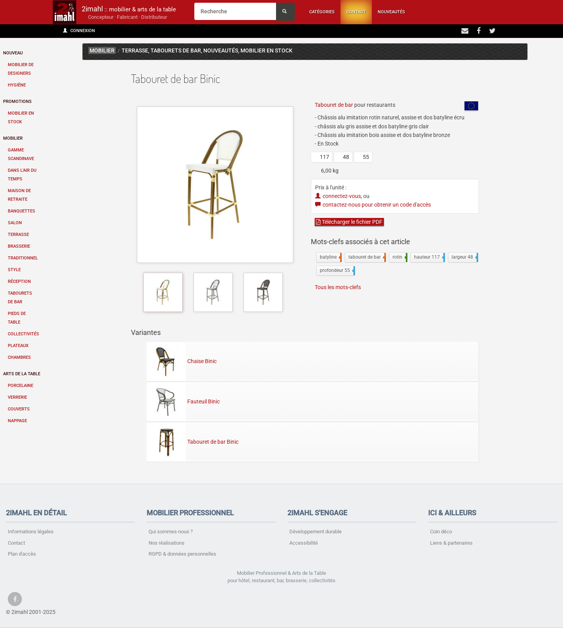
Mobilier (13, 138)
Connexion (79, 30)
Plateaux (18, 345)
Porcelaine (20, 385)
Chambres (19, 357)
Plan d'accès (22, 554)
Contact (356, 11)
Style (14, 269)
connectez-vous (338, 196)
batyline (330, 257)
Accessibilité (303, 543)
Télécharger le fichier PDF (349, 222)
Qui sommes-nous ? (171, 531)
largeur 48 (464, 257)
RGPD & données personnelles (182, 554)
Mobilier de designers (21, 69)
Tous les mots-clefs (338, 287)
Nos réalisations (167, 543)
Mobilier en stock (21, 117)
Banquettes (21, 211)
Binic (514, 51)
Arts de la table (21, 373)
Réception (19, 281)
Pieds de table (17, 318)
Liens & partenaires (451, 543)
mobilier (102, 50)
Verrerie (17, 397)
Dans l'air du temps (22, 175)
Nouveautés (391, 11)
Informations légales (31, 531)
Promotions (17, 101)
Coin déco (441, 531)
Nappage (17, 420)
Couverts (19, 409)
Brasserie (19, 246)
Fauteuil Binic (183, 401)
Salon (15, 222)
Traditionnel (23, 258)
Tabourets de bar (20, 297)
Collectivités (23, 333)
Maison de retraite (19, 195)
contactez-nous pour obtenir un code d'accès (373, 205)
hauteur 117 (428, 257)
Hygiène (17, 85)
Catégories (322, 11)
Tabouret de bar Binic (192, 442)
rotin (399, 257)
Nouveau (13, 53)
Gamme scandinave (21, 154)
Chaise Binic (182, 361)
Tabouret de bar (334, 105)
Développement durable (315, 531)
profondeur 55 (336, 270)
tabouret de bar (366, 257)
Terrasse (18, 234)
